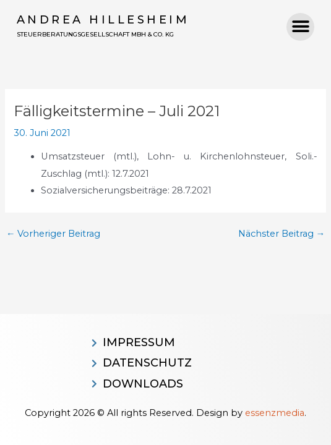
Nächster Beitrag (281, 234)
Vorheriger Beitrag (53, 234)
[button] (300, 27)
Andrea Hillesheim (103, 20)
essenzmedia (274, 412)
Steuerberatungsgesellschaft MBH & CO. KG (95, 34)
